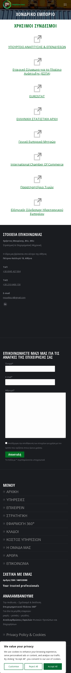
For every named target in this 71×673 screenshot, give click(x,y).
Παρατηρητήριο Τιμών (37, 187)
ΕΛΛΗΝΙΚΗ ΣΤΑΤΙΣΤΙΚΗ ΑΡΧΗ (37, 119)
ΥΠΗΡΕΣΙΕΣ (15, 499)
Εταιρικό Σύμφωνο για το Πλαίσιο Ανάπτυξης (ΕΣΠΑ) (37, 72)
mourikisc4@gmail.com (14, 297)
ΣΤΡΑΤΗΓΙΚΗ (16, 515)
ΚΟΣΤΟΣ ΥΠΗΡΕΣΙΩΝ (23, 539)
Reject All (33, 666)
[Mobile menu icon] (65, 4)
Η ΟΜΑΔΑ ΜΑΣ (18, 547)
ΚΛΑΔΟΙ (12, 531)
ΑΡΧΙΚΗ (12, 491)
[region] (33, 657)
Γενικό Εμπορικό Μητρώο (37, 142)
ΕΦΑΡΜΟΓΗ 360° (20, 523)
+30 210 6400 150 (12, 284)
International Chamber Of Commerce (37, 164)
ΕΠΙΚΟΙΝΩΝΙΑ (17, 563)
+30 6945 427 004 (12, 271)
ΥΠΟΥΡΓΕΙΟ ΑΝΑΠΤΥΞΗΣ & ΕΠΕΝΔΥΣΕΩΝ (37, 47)
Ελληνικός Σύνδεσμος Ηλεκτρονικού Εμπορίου (37, 212)
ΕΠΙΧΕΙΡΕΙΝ (15, 507)
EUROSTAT (37, 96)
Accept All (52, 666)
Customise (14, 666)
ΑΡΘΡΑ (12, 555)
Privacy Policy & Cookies (26, 634)
